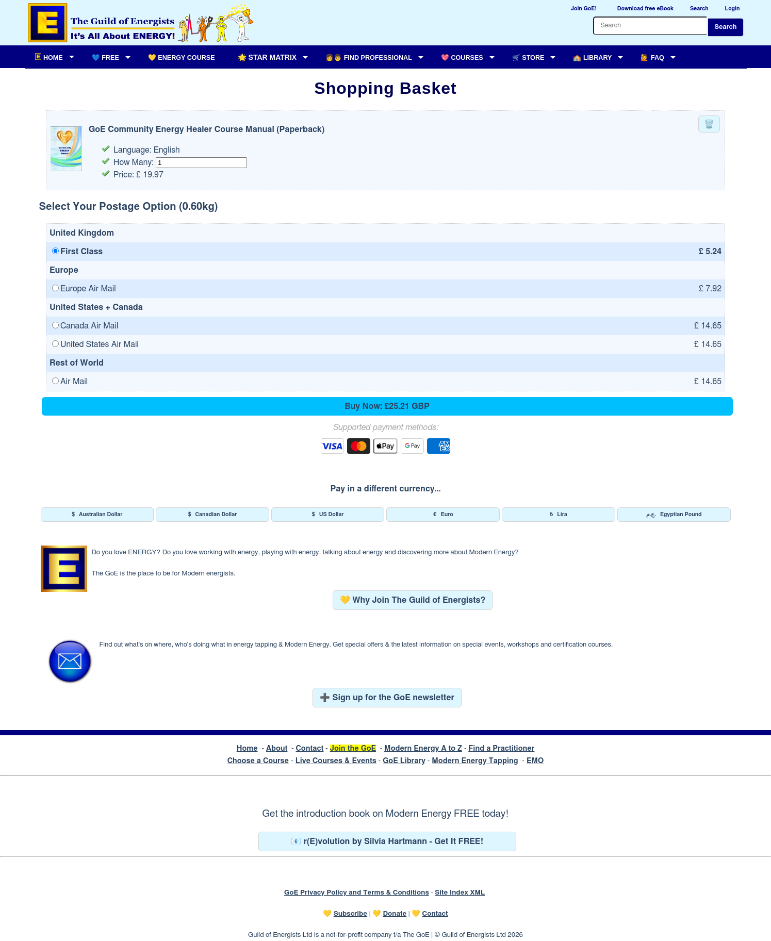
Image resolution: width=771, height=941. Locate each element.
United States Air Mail (95, 344)
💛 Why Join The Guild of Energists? (413, 600)
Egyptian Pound (674, 514)
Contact (309, 748)
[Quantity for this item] (201, 162)
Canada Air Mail (85, 326)
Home (247, 748)
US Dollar (328, 514)
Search (725, 27)
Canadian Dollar (212, 514)
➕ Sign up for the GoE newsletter (387, 698)
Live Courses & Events (336, 761)
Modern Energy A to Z (423, 748)
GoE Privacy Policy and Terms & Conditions (356, 892)
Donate (394, 913)
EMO (535, 761)
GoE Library (404, 761)
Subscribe (350, 913)
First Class (77, 251)
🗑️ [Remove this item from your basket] (709, 124)
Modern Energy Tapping (475, 761)
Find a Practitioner (501, 748)
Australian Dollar (97, 514)
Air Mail (70, 381)
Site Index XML (460, 892)
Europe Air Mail (84, 289)
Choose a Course (258, 761)
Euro (443, 514)
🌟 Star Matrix (267, 57)
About (277, 748)
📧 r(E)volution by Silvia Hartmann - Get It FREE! (387, 841)
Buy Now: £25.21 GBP (387, 406)
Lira (558, 514)
